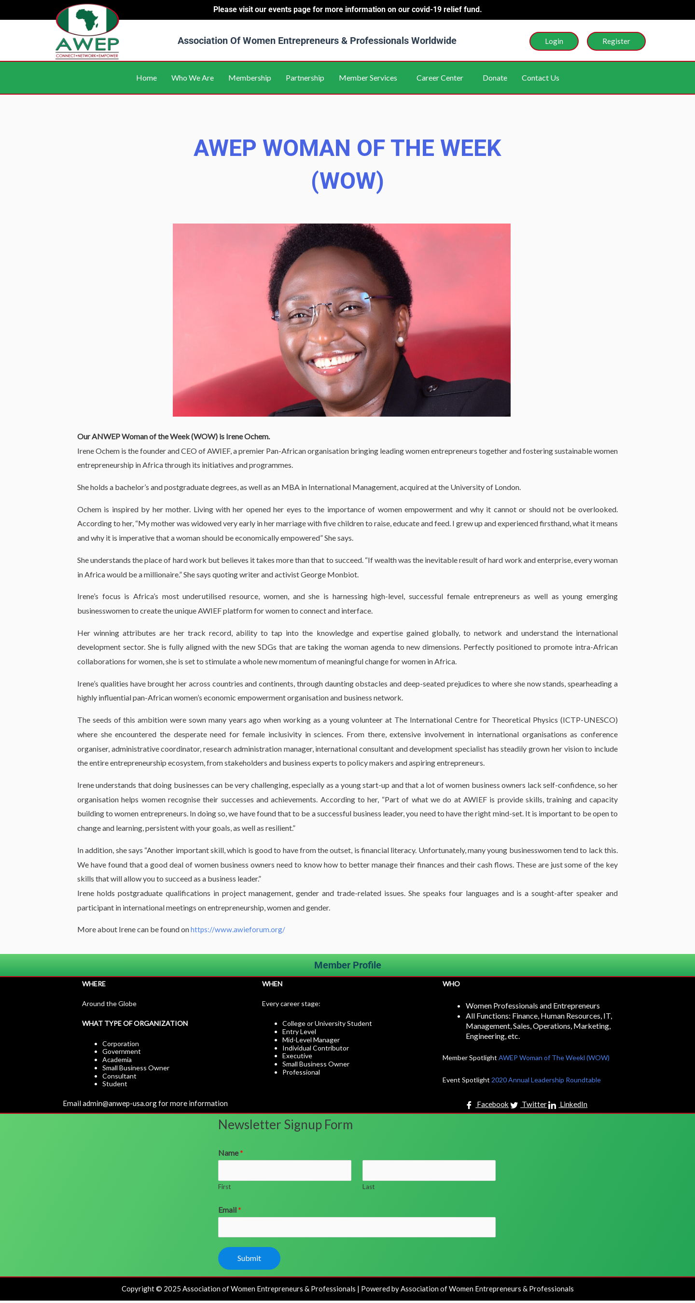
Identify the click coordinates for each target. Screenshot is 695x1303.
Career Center (440, 77)
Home (146, 77)
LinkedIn (569, 1105)
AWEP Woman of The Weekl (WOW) (554, 1057)
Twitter (529, 1105)
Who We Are (192, 77)
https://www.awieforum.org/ (238, 929)
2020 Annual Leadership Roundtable (546, 1080)
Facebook (486, 1105)
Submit (249, 1260)
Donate (495, 77)
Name (230, 1152)
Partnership (305, 77)
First (224, 1187)
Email (229, 1210)
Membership (249, 77)
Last (368, 1187)
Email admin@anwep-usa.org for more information (146, 1102)
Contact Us (540, 77)
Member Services (368, 77)
